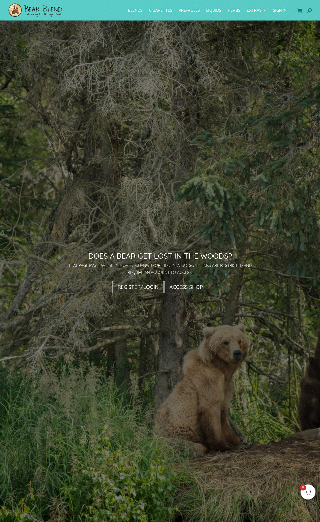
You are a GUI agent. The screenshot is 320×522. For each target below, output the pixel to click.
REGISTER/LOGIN (138, 287)
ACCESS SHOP (186, 287)
